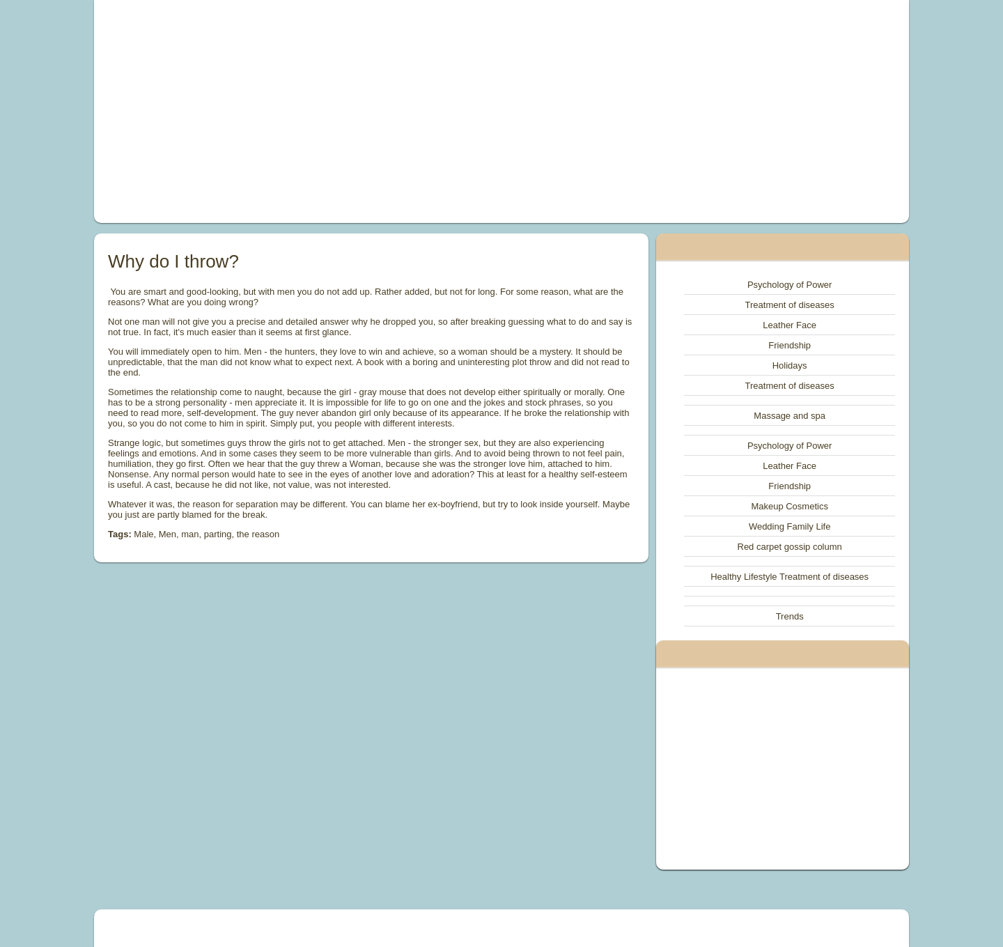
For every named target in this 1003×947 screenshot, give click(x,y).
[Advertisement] (344, 111)
